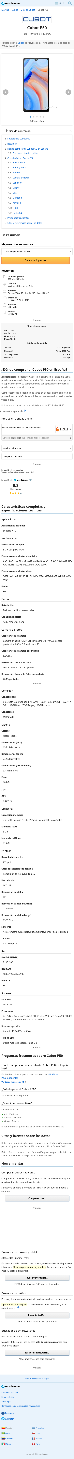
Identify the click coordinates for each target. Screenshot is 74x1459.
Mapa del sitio (7, 1397)
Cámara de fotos (20, 177)
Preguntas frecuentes (18, 217)
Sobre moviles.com (9, 1393)
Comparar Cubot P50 (37, 456)
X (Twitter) (7, 1419)
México (6, 1444)
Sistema (18, 212)
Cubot (15, 9)
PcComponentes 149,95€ (37, 251)
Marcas (5, 9)
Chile (36, 1433)
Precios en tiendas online (25, 153)
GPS (14, 192)
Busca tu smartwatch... (36, 1352)
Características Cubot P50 (20, 158)
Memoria (17, 197)
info (30, 480)
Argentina (38, 1428)
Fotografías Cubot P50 (18, 138)
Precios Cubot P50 (37, 448)
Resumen (12, 143)
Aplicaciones (18, 162)
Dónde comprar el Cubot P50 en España (27, 148)
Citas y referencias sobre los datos (24, 223)
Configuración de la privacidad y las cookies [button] (20, 1406)
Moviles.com (10, 3)
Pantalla (16, 202)
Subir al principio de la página (37, 1379)
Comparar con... (37, 1198)
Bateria (16, 172)
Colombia (7, 1439)
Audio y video (19, 167)
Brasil (5, 1433)
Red (16, 207)
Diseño (16, 187)
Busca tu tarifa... (37, 1315)
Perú (36, 1444)
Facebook (7, 1413)
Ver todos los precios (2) (13, 1082)
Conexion (17, 182)
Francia (37, 1439)
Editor (21, 42)
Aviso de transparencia (13, 411)
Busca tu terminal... (37, 1277)
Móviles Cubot (28, 9)
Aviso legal (6, 1401)
